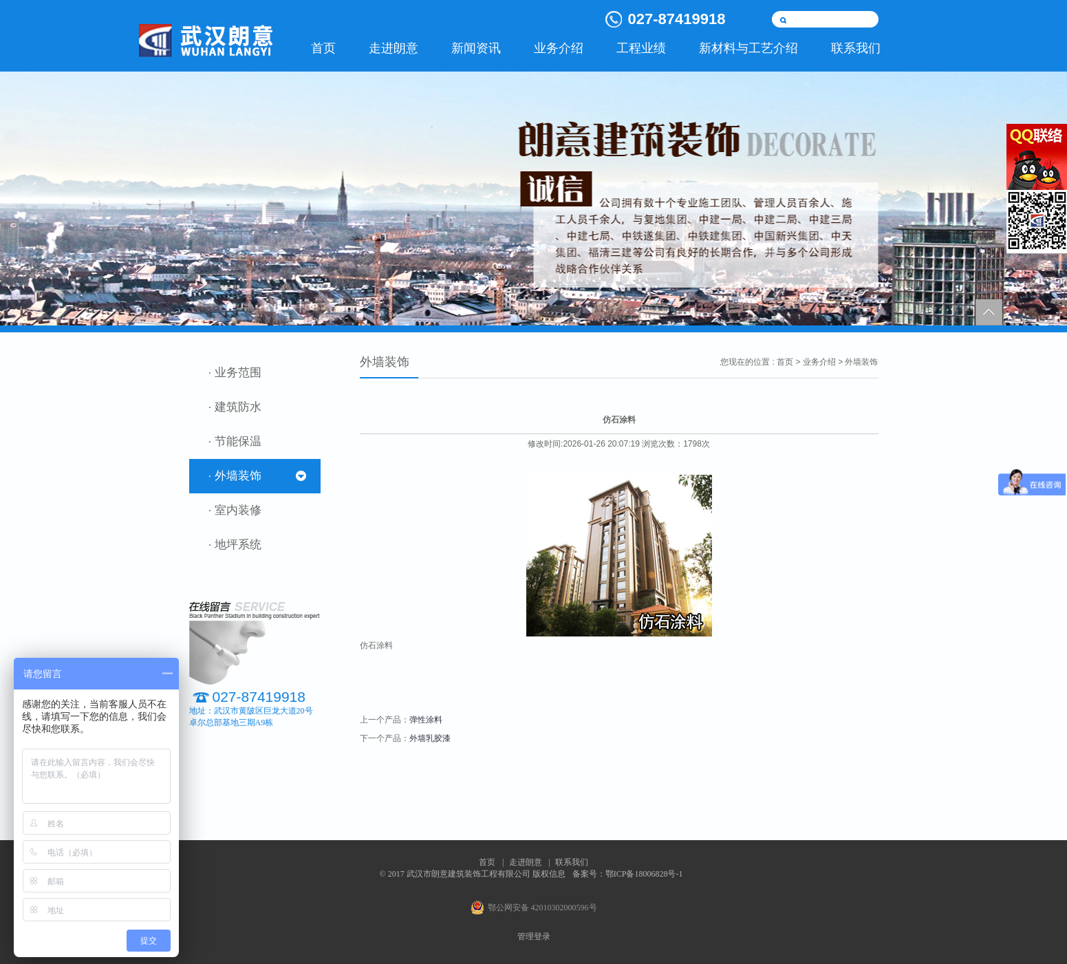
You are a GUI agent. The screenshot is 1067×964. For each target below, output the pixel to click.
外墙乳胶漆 (430, 738)
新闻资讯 (476, 48)
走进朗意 (393, 48)
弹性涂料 (425, 720)
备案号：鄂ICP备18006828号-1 (627, 874)
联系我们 (856, 48)
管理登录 (533, 936)
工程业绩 (641, 48)
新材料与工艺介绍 (748, 48)
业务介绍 (558, 48)
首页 (323, 48)
